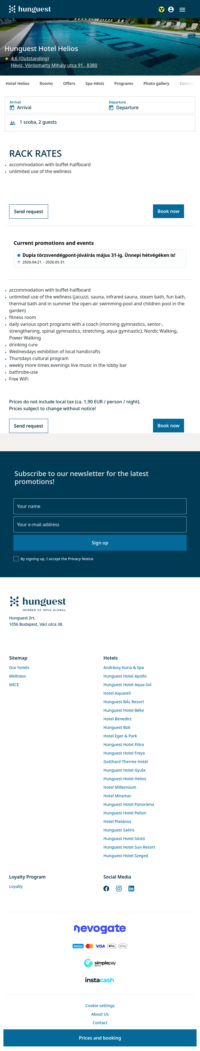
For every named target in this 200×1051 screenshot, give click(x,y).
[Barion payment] (100, 946)
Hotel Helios (17, 83)
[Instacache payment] (100, 980)
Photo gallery (156, 83)
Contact (187, 83)
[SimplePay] (100, 963)
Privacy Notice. (81, 558)
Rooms (46, 83)
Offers (69, 83)
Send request (28, 211)
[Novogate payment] (100, 929)
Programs (123, 83)
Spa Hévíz (94, 83)
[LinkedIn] (131, 888)
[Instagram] (119, 888)
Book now (168, 211)
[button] (182, 10)
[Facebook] (106, 888)
